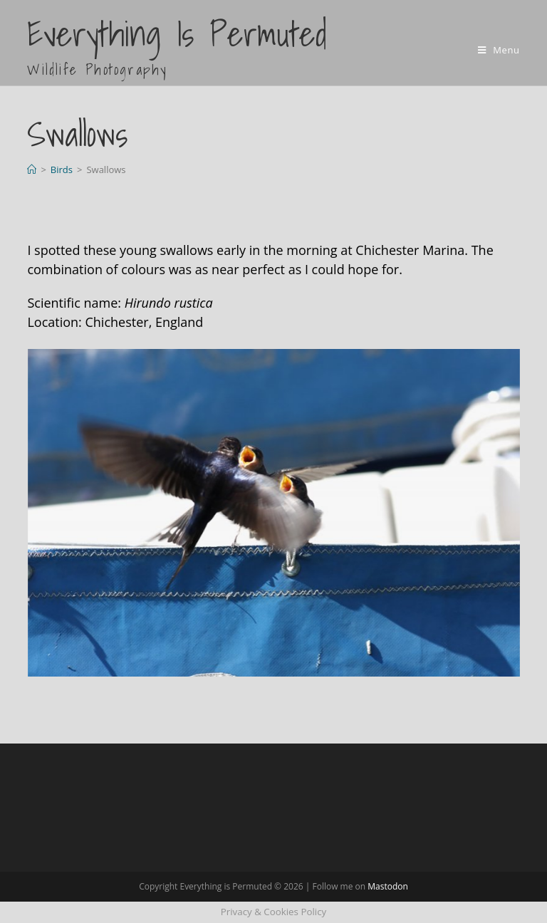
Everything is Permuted (177, 44)
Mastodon (388, 886)
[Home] (31, 169)
